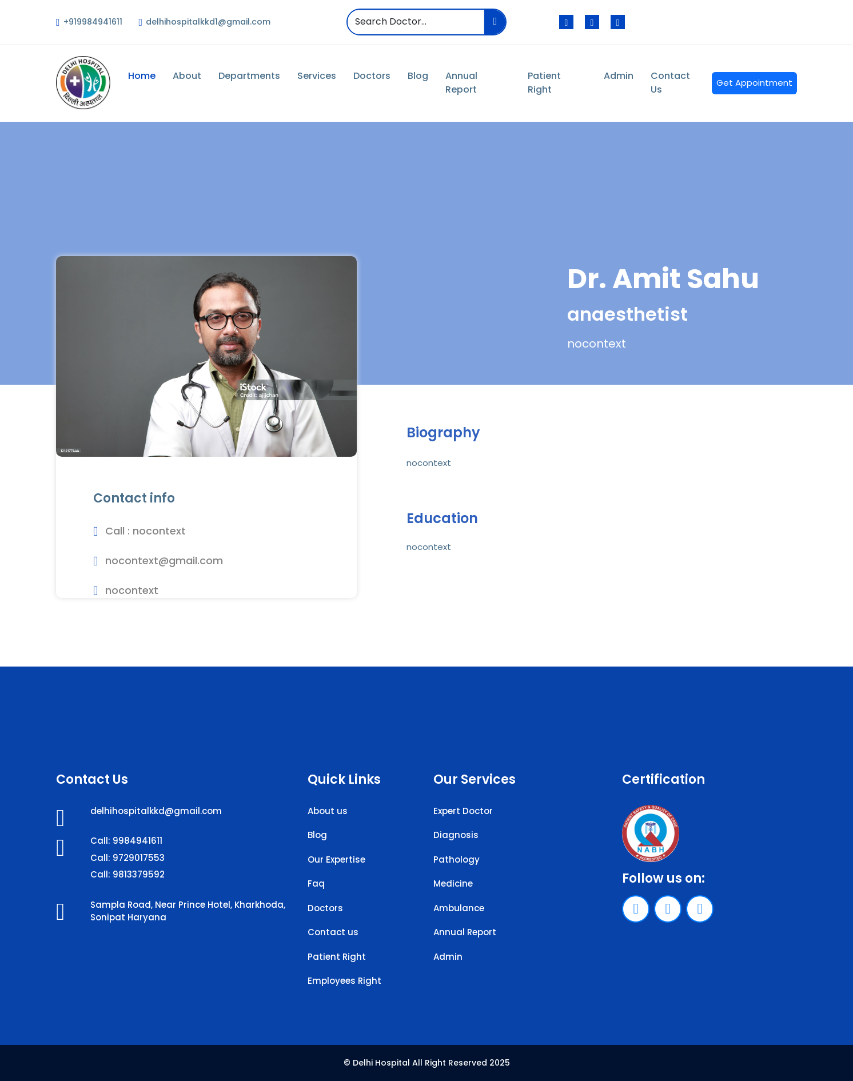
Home (142, 75)
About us (328, 811)
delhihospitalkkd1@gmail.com (205, 22)
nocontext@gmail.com (164, 560)
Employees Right (344, 981)
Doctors (371, 75)
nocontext (159, 531)
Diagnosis (456, 835)
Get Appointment (754, 83)
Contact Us (670, 82)
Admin (618, 75)
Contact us (333, 932)
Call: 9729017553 (127, 858)
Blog (418, 75)
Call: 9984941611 (126, 841)
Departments (249, 75)
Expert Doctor (463, 811)
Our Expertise (336, 859)
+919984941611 (89, 22)
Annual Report (461, 82)
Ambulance (458, 908)
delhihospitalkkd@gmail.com (156, 811)
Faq (316, 883)
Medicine (453, 883)
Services (316, 75)
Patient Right (544, 82)
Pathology (456, 859)
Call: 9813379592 (127, 874)
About (187, 75)
